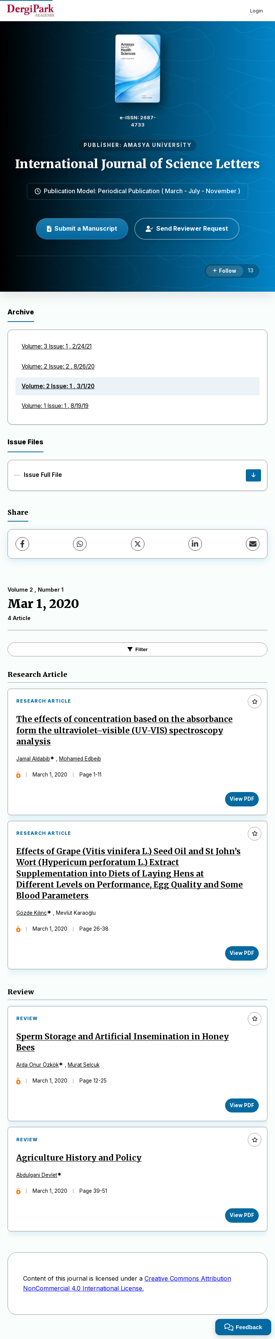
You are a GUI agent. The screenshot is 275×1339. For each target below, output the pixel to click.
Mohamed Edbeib (81, 760)
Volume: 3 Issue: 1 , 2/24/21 (57, 346)
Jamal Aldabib (34, 760)
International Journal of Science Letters (137, 164)
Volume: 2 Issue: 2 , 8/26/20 (58, 366)
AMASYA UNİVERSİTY (158, 145)
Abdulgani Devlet (37, 1183)
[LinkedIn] (195, 544)
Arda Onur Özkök (38, 1070)
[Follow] (224, 271)
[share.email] (252, 544)
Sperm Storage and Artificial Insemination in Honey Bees (123, 1047)
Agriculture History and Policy (80, 1165)
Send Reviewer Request (187, 228)
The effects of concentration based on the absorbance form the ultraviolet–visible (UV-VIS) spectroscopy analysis (125, 731)
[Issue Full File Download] (253, 475)
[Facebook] (22, 544)
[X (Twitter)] (137, 544)
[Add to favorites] (254, 701)
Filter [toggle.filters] (137, 649)
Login (256, 11)
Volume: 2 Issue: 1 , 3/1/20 (58, 386)
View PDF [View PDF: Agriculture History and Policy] (240, 1223)
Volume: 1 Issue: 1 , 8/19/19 (55, 405)
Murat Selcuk (85, 1070)
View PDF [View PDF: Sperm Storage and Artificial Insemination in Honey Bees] (240, 1111)
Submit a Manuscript (82, 228)
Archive (21, 312)
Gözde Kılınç (32, 916)
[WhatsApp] (80, 544)
